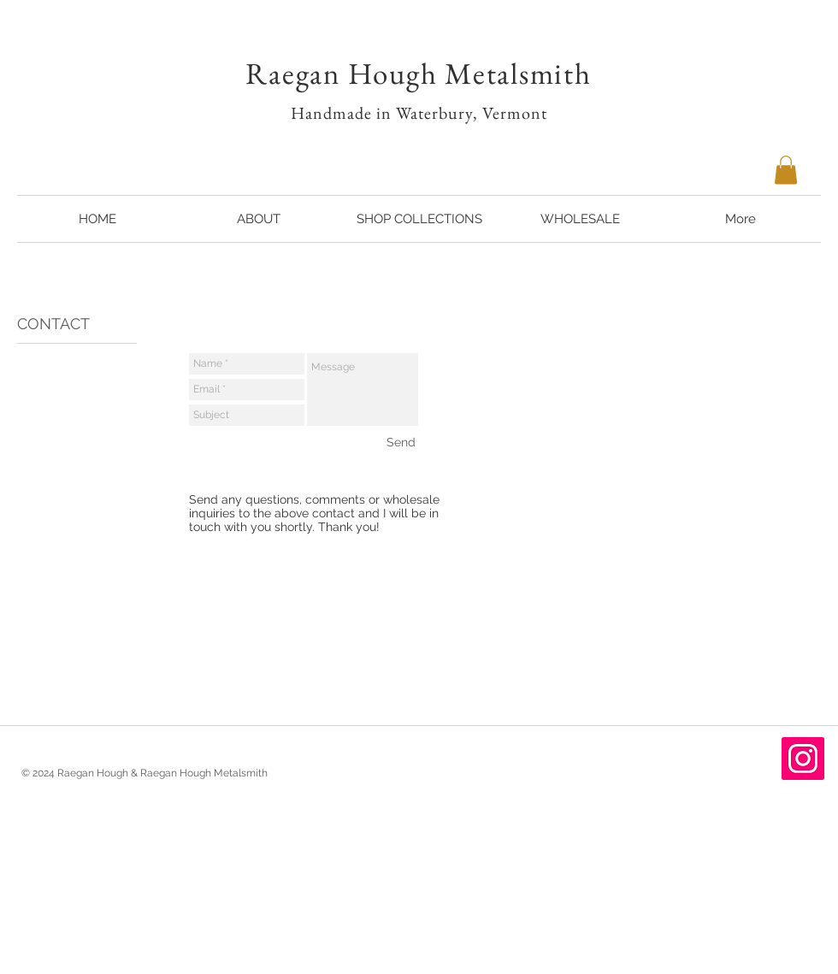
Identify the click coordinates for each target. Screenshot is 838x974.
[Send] (401, 442)
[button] (786, 170)
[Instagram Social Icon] (803, 758)
